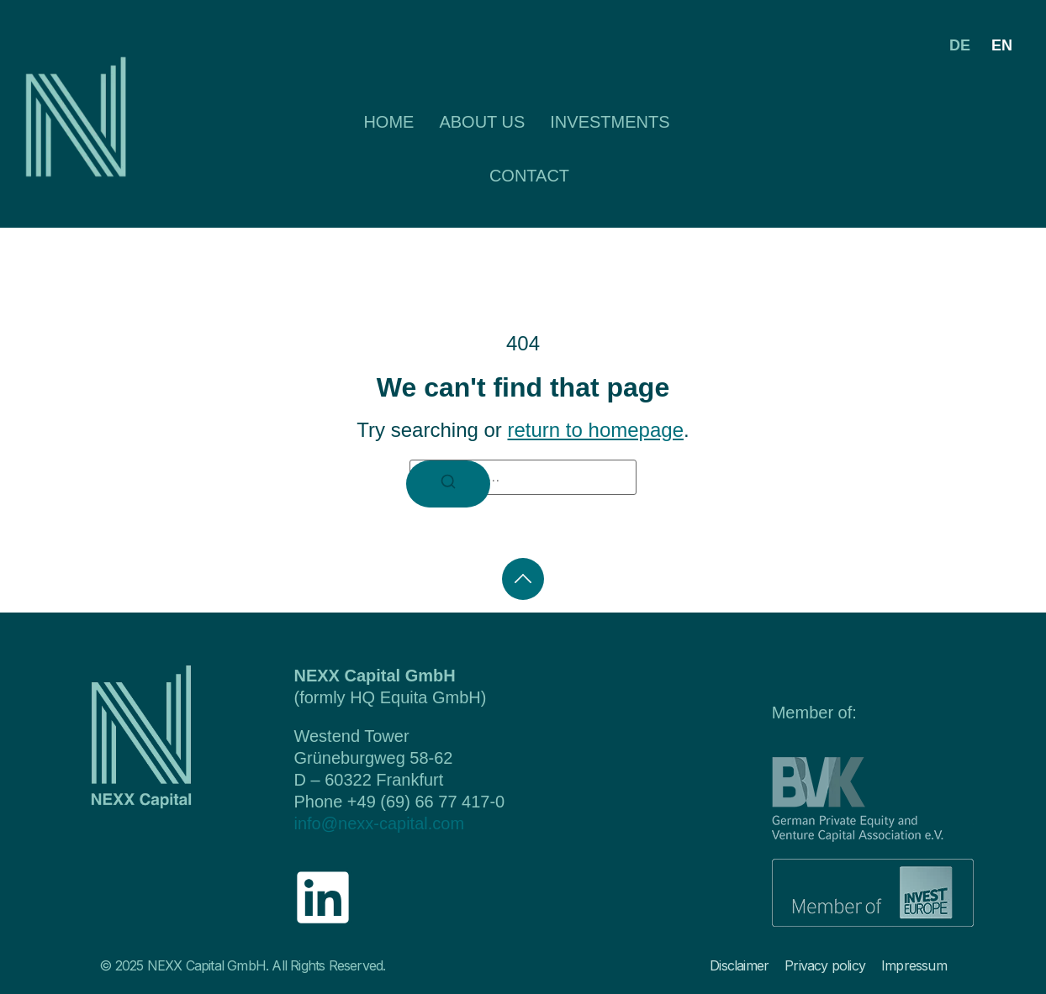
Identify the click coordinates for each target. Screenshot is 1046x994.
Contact (529, 175)
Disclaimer (739, 965)
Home (388, 122)
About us (482, 122)
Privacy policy (824, 965)
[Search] (448, 484)
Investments (609, 122)
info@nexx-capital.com (378, 823)
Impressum (914, 965)
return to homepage (596, 429)
